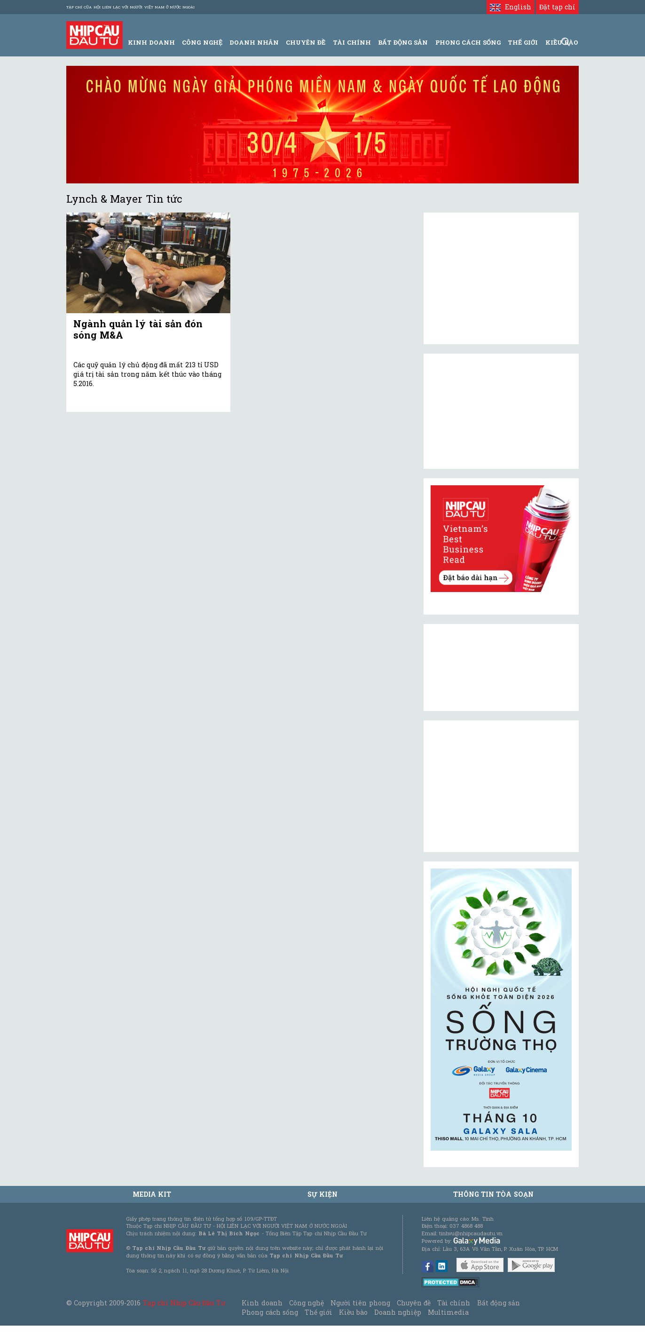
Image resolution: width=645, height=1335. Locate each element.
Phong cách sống (270, 1312)
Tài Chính (352, 42)
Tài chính (453, 1302)
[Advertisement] (501, 786)
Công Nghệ (202, 42)
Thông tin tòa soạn (493, 1194)
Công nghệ (306, 1302)
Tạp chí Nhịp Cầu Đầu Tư (184, 1302)
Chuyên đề (305, 42)
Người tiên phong (360, 1302)
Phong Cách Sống (468, 42)
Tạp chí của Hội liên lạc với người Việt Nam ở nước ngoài (130, 7)
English (510, 6)
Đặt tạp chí (557, 6)
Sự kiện (322, 1194)
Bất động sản (403, 42)
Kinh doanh (262, 1302)
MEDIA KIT (152, 1194)
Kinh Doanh (151, 42)
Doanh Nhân (254, 42)
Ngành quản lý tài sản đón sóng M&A (138, 329)
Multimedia (448, 1312)
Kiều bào (353, 1312)
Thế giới (523, 42)
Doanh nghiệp (397, 1312)
